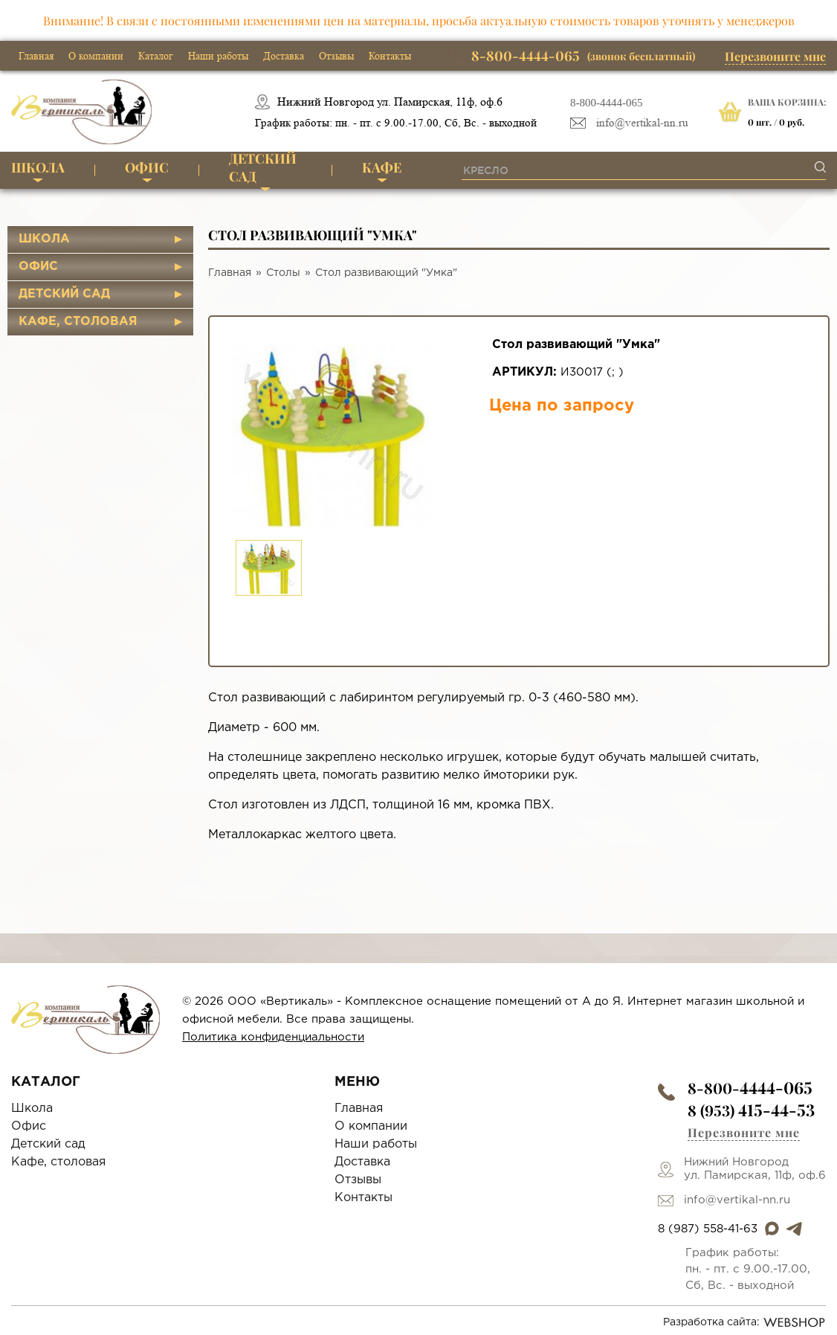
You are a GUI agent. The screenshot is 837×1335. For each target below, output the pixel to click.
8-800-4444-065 (606, 103)
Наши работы (218, 56)
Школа (38, 167)
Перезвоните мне (775, 56)
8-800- (750, 1088)
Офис (147, 167)
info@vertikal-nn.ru (642, 123)
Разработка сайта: (744, 1322)
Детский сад (263, 168)
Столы (283, 272)
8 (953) (751, 1110)
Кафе (381, 167)
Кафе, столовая (78, 321)
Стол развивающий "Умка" (386, 272)
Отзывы (336, 56)
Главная (36, 56)
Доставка (283, 56)
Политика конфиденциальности (273, 1037)
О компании (95, 56)
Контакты (390, 56)
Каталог (155, 56)
